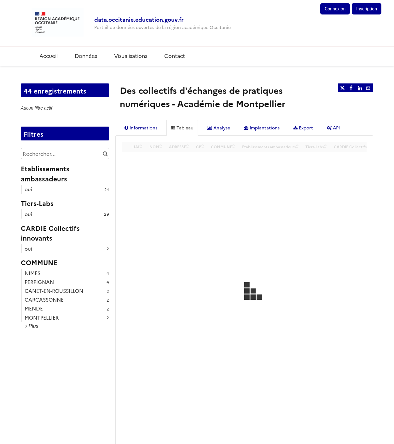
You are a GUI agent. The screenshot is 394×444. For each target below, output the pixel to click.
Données (86, 55)
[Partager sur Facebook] (351, 87)
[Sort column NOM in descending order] (160, 147)
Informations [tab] (141, 127)
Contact (174, 55)
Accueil (48, 55)
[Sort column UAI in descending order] (140, 147)
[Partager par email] (368, 87)
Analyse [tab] (218, 127)
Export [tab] (303, 127)
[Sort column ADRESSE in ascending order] (187, 145)
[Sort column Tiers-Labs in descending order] (325, 147)
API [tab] (333, 127)
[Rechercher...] (65, 153)
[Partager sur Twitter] (342, 87)
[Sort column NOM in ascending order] (160, 145)
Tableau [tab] (182, 127)
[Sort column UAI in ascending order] (140, 145)
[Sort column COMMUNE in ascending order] (233, 145)
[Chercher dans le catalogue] (105, 153)
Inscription (366, 8)
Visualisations (130, 55)
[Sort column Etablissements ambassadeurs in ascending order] (297, 145)
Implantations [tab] (262, 127)
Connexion (335, 8)
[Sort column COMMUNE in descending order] (233, 147)
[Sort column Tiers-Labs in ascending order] (325, 145)
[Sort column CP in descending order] (202, 147)
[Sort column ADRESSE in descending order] (187, 147)
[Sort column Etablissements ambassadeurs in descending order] (297, 147)
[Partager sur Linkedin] (360, 87)
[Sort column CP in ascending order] (202, 145)
